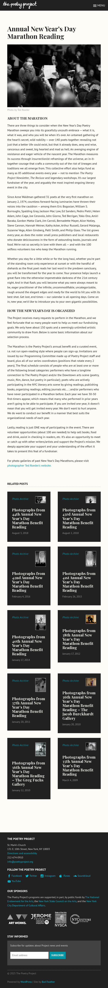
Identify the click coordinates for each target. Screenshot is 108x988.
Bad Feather (48, 981)
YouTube (16, 881)
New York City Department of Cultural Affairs (80, 919)
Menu (101, 5)
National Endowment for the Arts (17, 919)
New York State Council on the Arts (57, 901)
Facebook (17, 875)
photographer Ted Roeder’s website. (29, 465)
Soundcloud (83, 875)
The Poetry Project (20, 5)
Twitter (33, 875)
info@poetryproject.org (20, 861)
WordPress (26, 981)
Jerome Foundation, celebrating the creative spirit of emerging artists (41, 919)
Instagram (50, 875)
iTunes (66, 875)
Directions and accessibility (22, 853)
